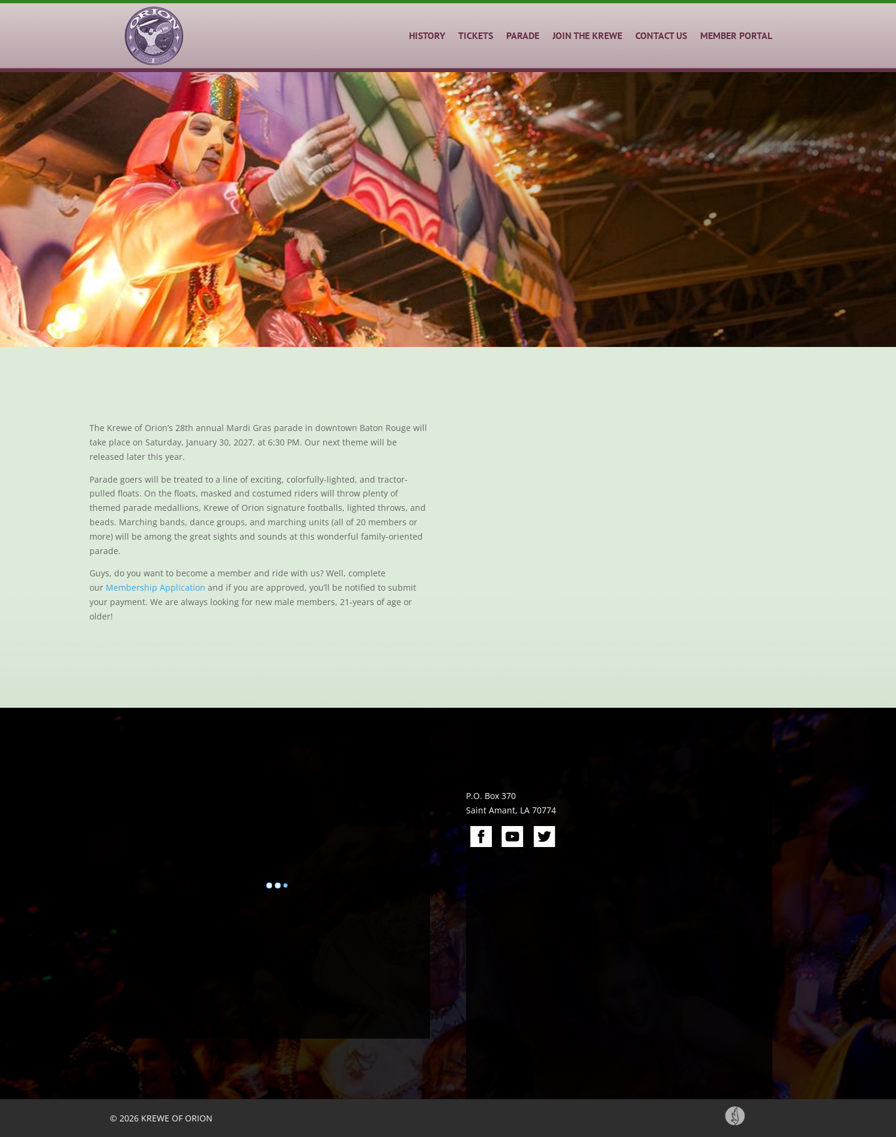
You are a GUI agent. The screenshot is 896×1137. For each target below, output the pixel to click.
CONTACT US (661, 35)
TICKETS (475, 35)
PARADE (522, 35)
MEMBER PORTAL (736, 35)
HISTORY (427, 35)
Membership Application (155, 587)
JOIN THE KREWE (587, 35)
